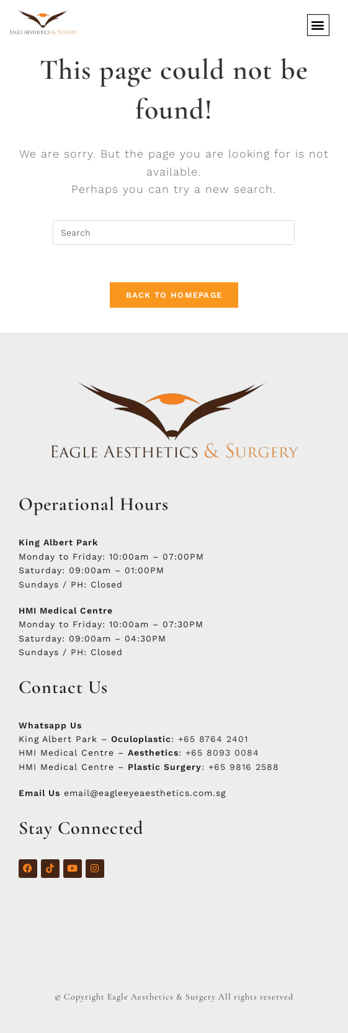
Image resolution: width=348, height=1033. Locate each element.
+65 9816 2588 (243, 767)
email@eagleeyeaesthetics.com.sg (145, 793)
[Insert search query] (174, 232)
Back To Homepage (174, 295)
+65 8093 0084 (222, 753)
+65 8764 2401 (213, 739)
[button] (318, 25)
